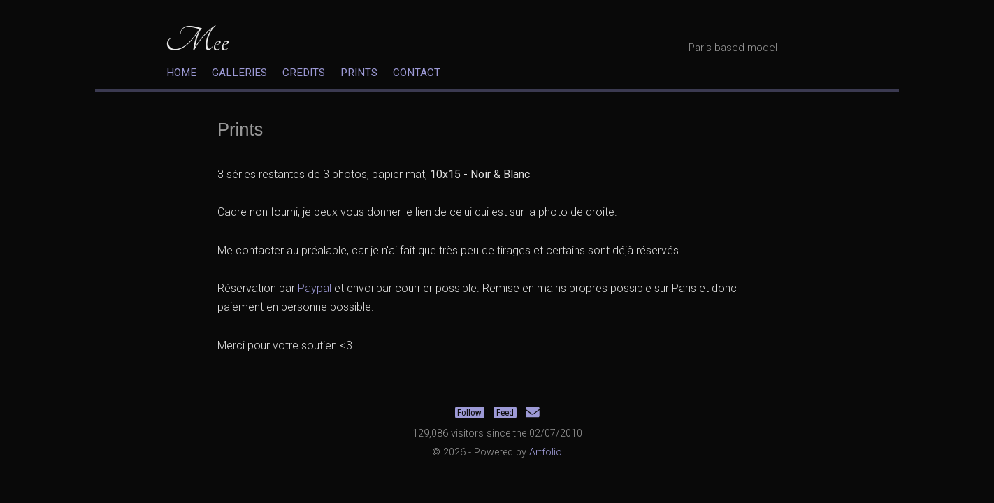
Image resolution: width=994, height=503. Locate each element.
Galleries (239, 72)
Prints (358, 72)
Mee (197, 40)
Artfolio (545, 452)
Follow (469, 412)
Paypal (314, 288)
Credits (303, 72)
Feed (505, 412)
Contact (416, 72)
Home (181, 72)
